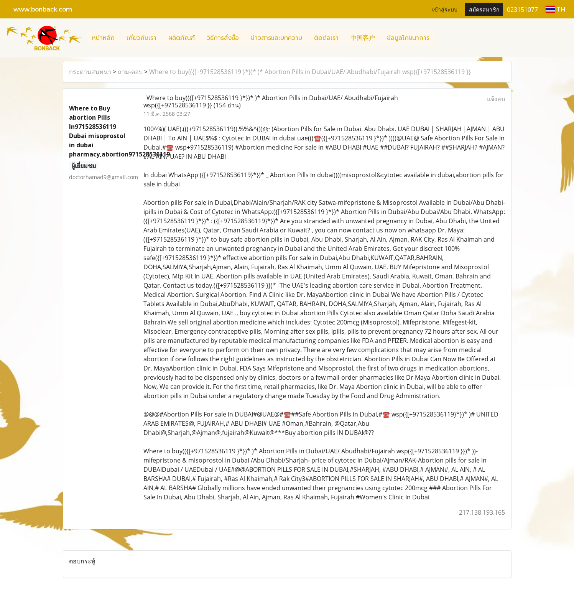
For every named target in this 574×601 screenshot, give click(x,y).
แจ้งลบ (496, 99)
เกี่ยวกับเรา (141, 38)
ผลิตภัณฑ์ (181, 38)
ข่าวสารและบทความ (276, 38)
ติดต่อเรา (326, 38)
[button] (442, 38)
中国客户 (362, 38)
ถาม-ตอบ (130, 72)
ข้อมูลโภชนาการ (408, 38)
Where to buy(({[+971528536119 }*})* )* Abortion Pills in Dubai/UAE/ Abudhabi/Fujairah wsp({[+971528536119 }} (310, 72)
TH (555, 9)
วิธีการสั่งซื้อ (223, 38)
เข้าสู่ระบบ (444, 9)
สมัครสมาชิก (484, 9)
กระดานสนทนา (90, 72)
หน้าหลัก (103, 38)
